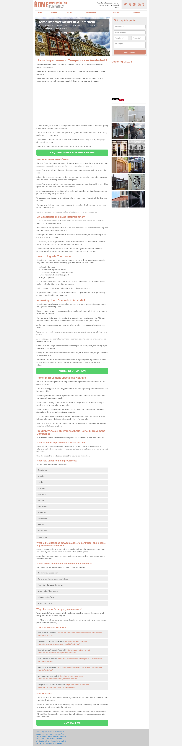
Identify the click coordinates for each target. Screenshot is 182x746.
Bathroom (136, 13)
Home (40, 13)
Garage (54, 13)
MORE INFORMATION (72, 370)
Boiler (69, 13)
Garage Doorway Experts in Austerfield (50, 734)
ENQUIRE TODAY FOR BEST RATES (72, 152)
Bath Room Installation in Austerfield (49, 743)
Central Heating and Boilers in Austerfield (51, 736)
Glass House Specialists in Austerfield (49, 739)
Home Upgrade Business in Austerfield (50, 732)
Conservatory (91, 13)
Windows (116, 13)
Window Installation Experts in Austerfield (51, 741)
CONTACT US (72, 722)
